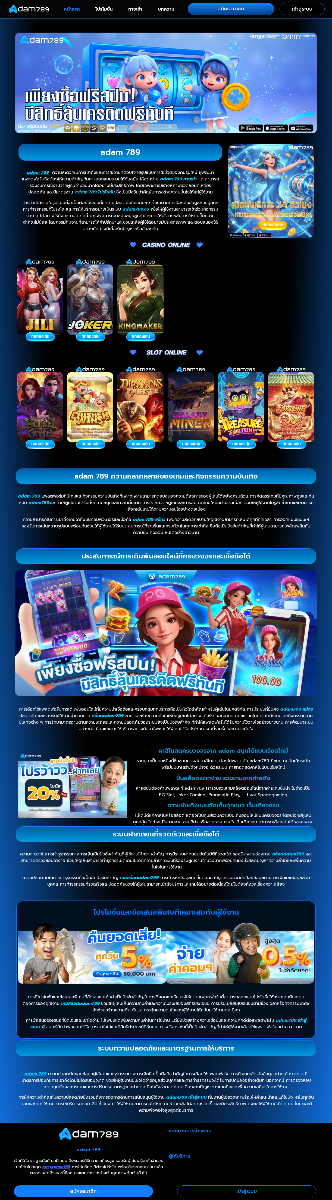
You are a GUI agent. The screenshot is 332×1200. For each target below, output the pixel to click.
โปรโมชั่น (104, 8)
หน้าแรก (72, 8)
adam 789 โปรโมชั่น (95, 192)
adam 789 (38, 172)
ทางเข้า (135, 8)
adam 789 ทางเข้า (178, 179)
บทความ (166, 8)
